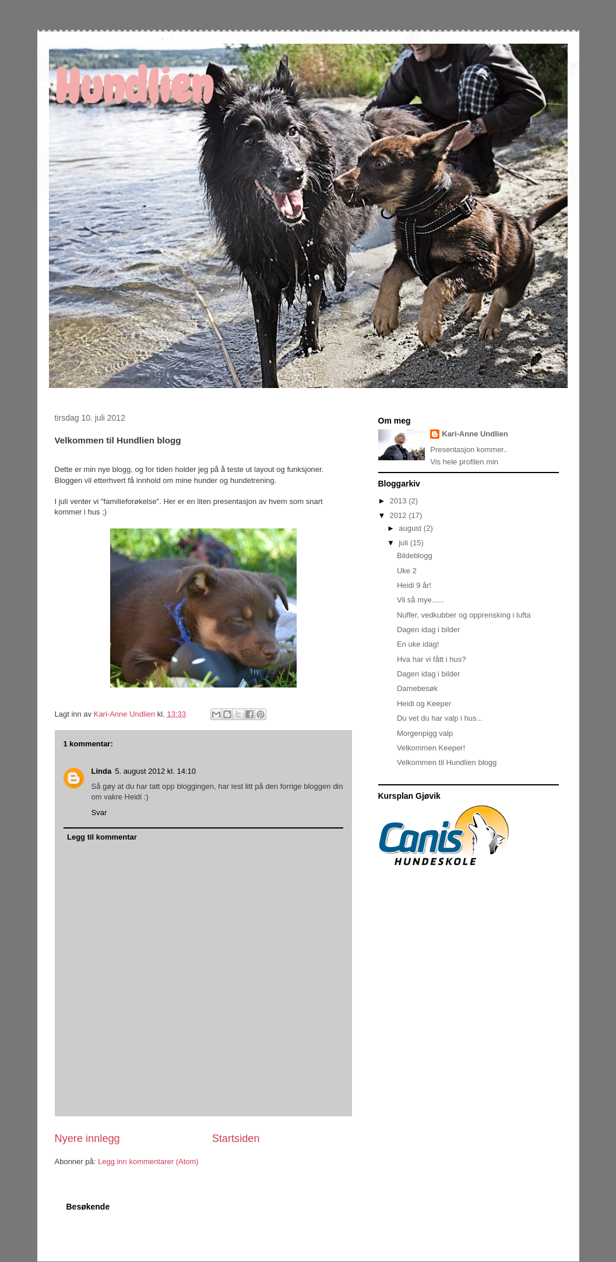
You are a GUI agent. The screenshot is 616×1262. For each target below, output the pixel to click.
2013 (399, 500)
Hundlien (134, 87)
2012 (399, 515)
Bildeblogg (414, 555)
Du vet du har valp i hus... (440, 718)
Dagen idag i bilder (428, 629)
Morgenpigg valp (425, 733)
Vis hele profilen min (464, 461)
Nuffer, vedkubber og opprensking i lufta (464, 615)
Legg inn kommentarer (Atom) (148, 1161)
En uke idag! (418, 644)
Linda (101, 771)
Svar (99, 812)
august (411, 528)
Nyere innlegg (87, 1138)
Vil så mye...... (420, 599)
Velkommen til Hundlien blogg (447, 762)
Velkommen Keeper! (431, 747)
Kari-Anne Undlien (475, 433)
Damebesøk (417, 688)
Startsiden (236, 1138)
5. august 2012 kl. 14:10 (155, 771)
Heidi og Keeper (424, 703)
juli (404, 542)
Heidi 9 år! (414, 585)
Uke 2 (407, 570)
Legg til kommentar (102, 837)
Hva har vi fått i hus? (431, 659)
